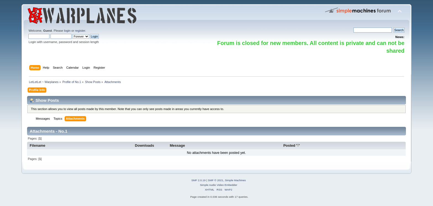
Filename (38, 145)
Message (177, 145)
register (80, 30)
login (67, 30)
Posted (291, 145)
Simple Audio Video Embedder (218, 184)
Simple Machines (235, 180)
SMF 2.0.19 (198, 180)
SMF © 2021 (215, 180)
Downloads (144, 145)
